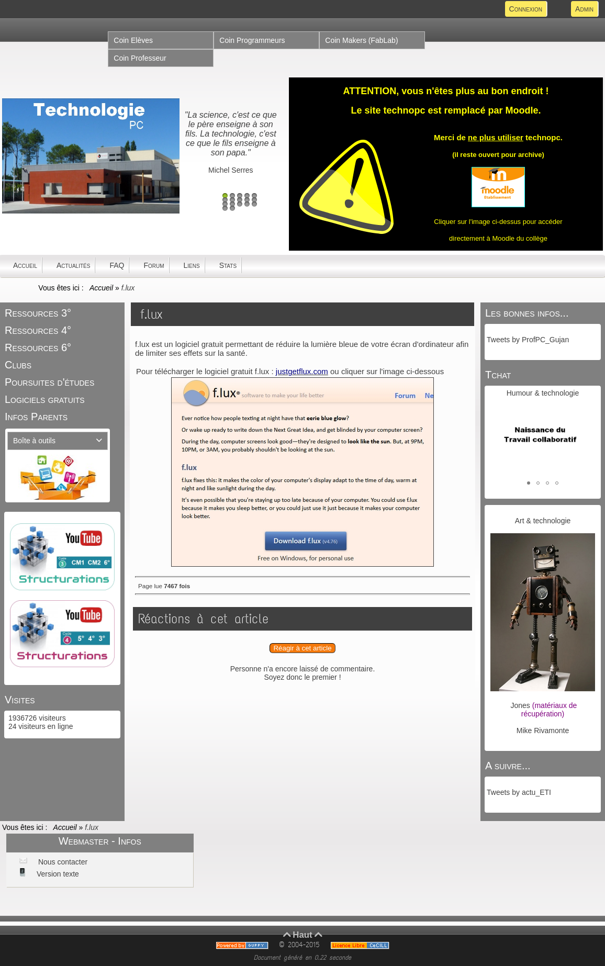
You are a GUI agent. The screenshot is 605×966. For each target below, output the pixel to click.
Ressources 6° (38, 347)
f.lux (151, 314)
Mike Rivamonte (543, 730)
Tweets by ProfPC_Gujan (528, 339)
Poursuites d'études (49, 382)
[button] (528, 483)
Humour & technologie (543, 393)
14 (247, 204)
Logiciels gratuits (45, 399)
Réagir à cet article (302, 648)
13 (240, 204)
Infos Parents (36, 416)
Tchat (498, 374)
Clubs (18, 364)
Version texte (57, 874)
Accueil (101, 288)
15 (254, 204)
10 (254, 200)
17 (232, 208)
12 (232, 204)
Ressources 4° (38, 330)
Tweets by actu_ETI (519, 792)
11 (225, 204)
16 (225, 208)
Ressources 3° (38, 313)
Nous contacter (61, 862)
